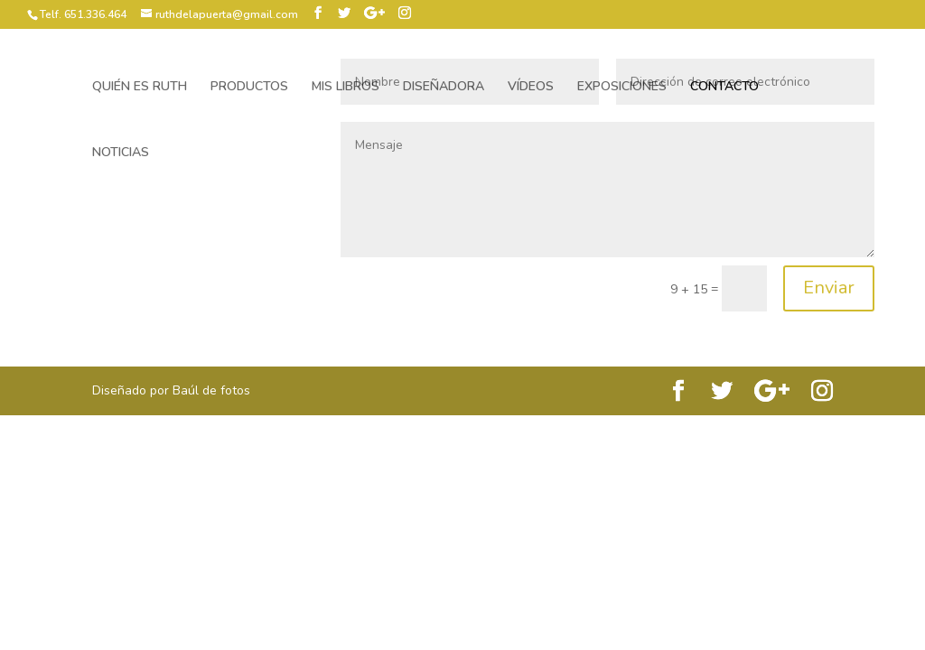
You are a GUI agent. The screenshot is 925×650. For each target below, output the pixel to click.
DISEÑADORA (443, 87)
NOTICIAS (120, 153)
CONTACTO (724, 87)
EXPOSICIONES (622, 87)
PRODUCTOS (249, 87)
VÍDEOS (531, 87)
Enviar (829, 287)
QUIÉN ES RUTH (139, 87)
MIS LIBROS (345, 87)
